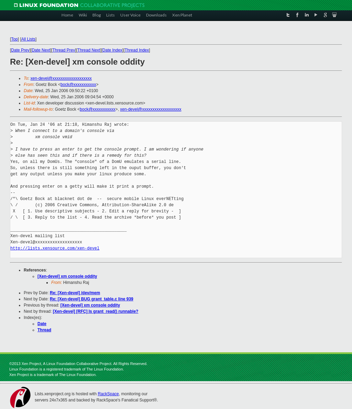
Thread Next (88, 50)
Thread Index (137, 50)
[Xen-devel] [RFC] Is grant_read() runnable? (96, 311)
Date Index (112, 50)
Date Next (41, 50)
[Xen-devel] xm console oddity (67, 276)
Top (14, 39)
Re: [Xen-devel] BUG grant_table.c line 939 (91, 299)
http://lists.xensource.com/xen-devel (54, 248)
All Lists (28, 39)
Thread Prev (63, 50)
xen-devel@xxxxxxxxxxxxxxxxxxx (61, 78)
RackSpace (108, 393)
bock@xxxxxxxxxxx (78, 84)
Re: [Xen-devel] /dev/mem (75, 292)
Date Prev (20, 50)
